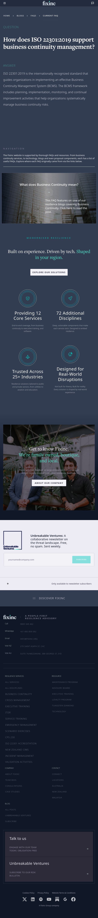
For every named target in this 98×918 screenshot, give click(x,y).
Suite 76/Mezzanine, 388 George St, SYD (41, 653)
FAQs (33, 15)
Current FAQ (50, 15)
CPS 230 (10, 737)
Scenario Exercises (17, 731)
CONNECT (57, 774)
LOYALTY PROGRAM (62, 699)
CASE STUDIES (12, 791)
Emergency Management (21, 724)
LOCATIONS (58, 780)
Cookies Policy (28, 893)
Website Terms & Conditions (64, 893)
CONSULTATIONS (13, 786)
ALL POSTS (10, 809)
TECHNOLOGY (59, 711)
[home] (49, 3)
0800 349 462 (26, 624)
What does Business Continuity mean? (49, 184)
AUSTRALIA (57, 786)
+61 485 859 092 (28, 631)
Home (6, 15)
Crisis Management (17, 700)
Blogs (20, 15)
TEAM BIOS (10, 780)
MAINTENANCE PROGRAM (65, 682)
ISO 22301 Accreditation (21, 743)
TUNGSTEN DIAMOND (63, 705)
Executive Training (17, 706)
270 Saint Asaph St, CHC (32, 646)
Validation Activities (18, 761)
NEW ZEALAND (59, 791)
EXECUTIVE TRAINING (63, 694)
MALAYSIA (57, 797)
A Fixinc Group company (49, 906)
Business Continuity (18, 694)
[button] (49, 583)
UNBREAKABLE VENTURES (18, 815)
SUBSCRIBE (11, 821)
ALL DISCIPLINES (13, 688)
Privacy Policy (43, 893)
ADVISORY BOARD (61, 688)
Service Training (16, 718)
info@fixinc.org (29, 639)
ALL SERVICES (12, 682)
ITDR (8, 712)
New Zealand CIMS (17, 749)
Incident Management (19, 755)
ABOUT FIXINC (12, 774)
